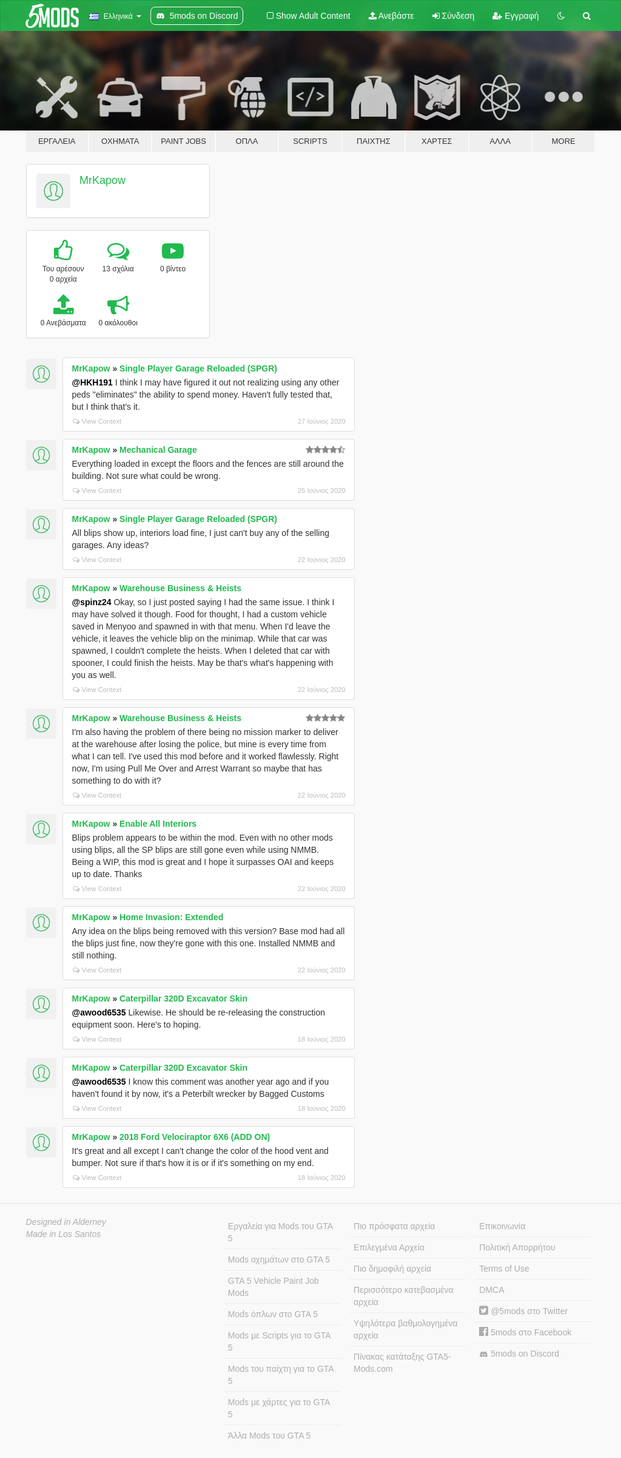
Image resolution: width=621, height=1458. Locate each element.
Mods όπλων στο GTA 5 (273, 1314)
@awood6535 (99, 1012)
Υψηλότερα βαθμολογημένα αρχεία (405, 1329)
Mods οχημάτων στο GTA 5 (279, 1259)
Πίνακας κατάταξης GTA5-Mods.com (402, 1363)
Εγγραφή (515, 16)
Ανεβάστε (391, 16)
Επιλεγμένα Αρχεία (389, 1247)
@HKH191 (92, 382)
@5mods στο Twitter (523, 1311)
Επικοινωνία (502, 1226)
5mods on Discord (519, 1354)
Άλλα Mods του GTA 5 (269, 1435)
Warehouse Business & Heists (180, 588)
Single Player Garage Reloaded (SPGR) (198, 368)
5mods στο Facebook (525, 1332)
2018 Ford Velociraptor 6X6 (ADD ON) (194, 1137)
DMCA (491, 1290)
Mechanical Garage (158, 450)
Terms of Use (504, 1268)
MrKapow (102, 180)
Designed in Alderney (66, 1222)
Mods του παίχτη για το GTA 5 (281, 1375)
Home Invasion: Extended (171, 917)
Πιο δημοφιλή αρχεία (392, 1268)
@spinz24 (92, 602)
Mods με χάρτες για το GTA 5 (279, 1408)
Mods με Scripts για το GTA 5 (279, 1341)
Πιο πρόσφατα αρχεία (394, 1226)
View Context (97, 421)
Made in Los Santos (63, 1234)
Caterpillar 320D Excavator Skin (183, 998)
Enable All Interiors (157, 824)
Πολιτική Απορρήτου (517, 1247)
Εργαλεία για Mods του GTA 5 (280, 1232)
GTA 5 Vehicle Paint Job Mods (273, 1287)
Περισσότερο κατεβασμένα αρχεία (404, 1296)
